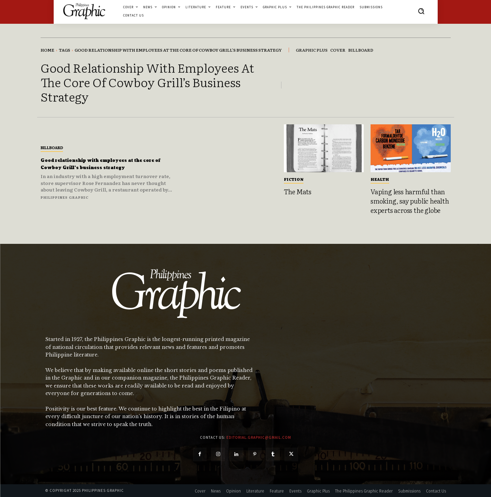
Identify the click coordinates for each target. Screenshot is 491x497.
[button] (421, 11)
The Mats (297, 191)
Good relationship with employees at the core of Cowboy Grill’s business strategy (106, 163)
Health (380, 179)
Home (47, 50)
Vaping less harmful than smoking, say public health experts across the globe (410, 201)
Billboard (52, 143)
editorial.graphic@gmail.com (258, 437)
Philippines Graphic (65, 201)
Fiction (293, 179)
